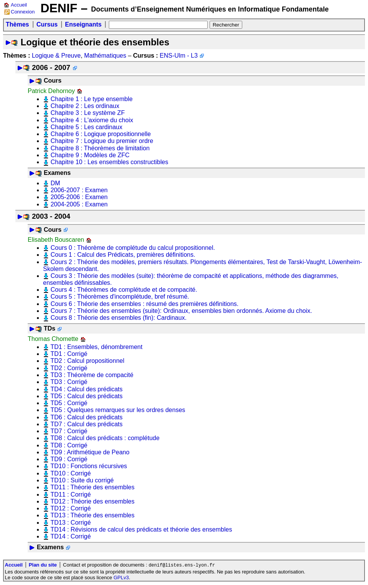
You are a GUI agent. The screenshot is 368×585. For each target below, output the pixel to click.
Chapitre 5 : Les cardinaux (86, 127)
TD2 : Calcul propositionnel (87, 360)
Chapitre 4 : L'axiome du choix (91, 120)
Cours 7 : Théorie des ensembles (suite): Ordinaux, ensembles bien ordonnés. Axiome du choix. (181, 310)
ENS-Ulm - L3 (179, 55)
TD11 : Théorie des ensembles (92, 487)
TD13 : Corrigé (70, 522)
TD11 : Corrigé (70, 494)
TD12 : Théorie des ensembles (92, 501)
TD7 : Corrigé (68, 431)
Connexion (23, 12)
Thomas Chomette (53, 339)
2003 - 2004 (51, 216)
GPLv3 (121, 578)
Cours (53, 80)
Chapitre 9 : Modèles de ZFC (89, 155)
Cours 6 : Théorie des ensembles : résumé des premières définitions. (144, 304)
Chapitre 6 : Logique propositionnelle (100, 134)
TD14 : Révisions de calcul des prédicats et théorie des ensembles (141, 529)
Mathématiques (105, 55)
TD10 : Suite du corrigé (82, 480)
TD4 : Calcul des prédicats (86, 389)
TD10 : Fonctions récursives (88, 466)
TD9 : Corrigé (68, 459)
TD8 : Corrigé (68, 445)
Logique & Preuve (56, 55)
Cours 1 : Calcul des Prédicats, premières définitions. (122, 254)
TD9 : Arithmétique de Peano (89, 452)
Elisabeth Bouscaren (56, 239)
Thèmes (17, 24)
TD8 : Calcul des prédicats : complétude (105, 438)
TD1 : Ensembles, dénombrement (96, 347)
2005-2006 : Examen (79, 197)
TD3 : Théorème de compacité (91, 375)
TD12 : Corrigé (70, 508)
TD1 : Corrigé (68, 354)
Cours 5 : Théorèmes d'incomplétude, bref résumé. (119, 296)
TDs (49, 328)
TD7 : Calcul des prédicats (86, 424)
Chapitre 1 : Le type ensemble (91, 99)
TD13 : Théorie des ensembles (92, 515)
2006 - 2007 (51, 67)
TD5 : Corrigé (68, 403)
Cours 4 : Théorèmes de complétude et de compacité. (123, 289)
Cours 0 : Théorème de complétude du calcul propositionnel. (132, 247)
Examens (57, 173)
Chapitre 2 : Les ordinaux (84, 106)
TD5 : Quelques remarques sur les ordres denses (117, 410)
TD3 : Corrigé (68, 382)
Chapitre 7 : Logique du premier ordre (101, 141)
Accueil (19, 5)
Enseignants (83, 24)
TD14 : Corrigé (70, 536)
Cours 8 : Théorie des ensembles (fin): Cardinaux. (118, 317)
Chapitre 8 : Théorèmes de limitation (100, 148)
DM (55, 183)
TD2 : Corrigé (68, 368)
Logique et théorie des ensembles (94, 42)
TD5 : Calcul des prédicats (86, 396)
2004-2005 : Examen (79, 204)
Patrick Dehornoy (51, 91)
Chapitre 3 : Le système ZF (87, 113)
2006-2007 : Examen (79, 190)
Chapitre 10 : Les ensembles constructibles (109, 162)
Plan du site (43, 565)
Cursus (47, 24)
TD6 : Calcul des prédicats (86, 417)
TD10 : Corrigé (70, 473)
